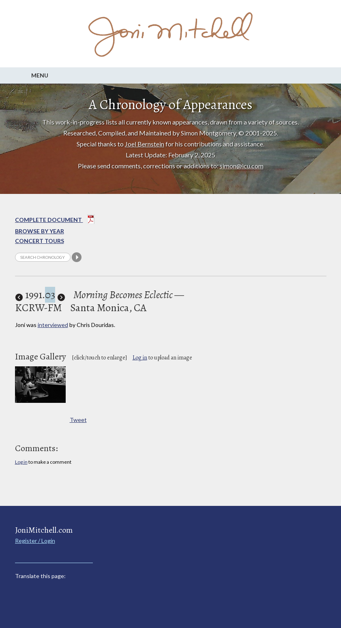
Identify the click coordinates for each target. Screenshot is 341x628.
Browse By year (39, 231)
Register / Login (35, 540)
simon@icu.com (242, 166)
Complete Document (55, 220)
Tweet (78, 419)
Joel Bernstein (144, 144)
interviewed (53, 324)
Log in (140, 357)
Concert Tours (39, 240)
